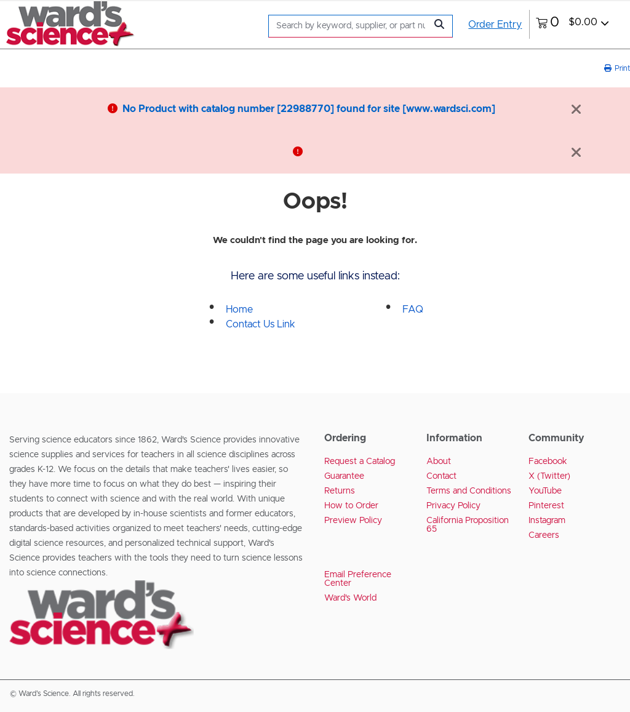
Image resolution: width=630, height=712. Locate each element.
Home (239, 309)
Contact (441, 476)
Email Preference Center (357, 579)
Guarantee (344, 476)
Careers (543, 535)
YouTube (545, 491)
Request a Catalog (359, 461)
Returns (339, 491)
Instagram (546, 520)
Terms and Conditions (468, 491)
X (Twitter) (549, 476)
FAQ (412, 309)
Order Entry (495, 25)
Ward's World (350, 598)
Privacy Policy (453, 506)
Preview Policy (353, 520)
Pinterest (546, 506)
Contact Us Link (260, 324)
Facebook (547, 461)
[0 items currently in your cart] (572, 24)
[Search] (350, 26)
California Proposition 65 (467, 525)
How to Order (351, 506)
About (438, 461)
